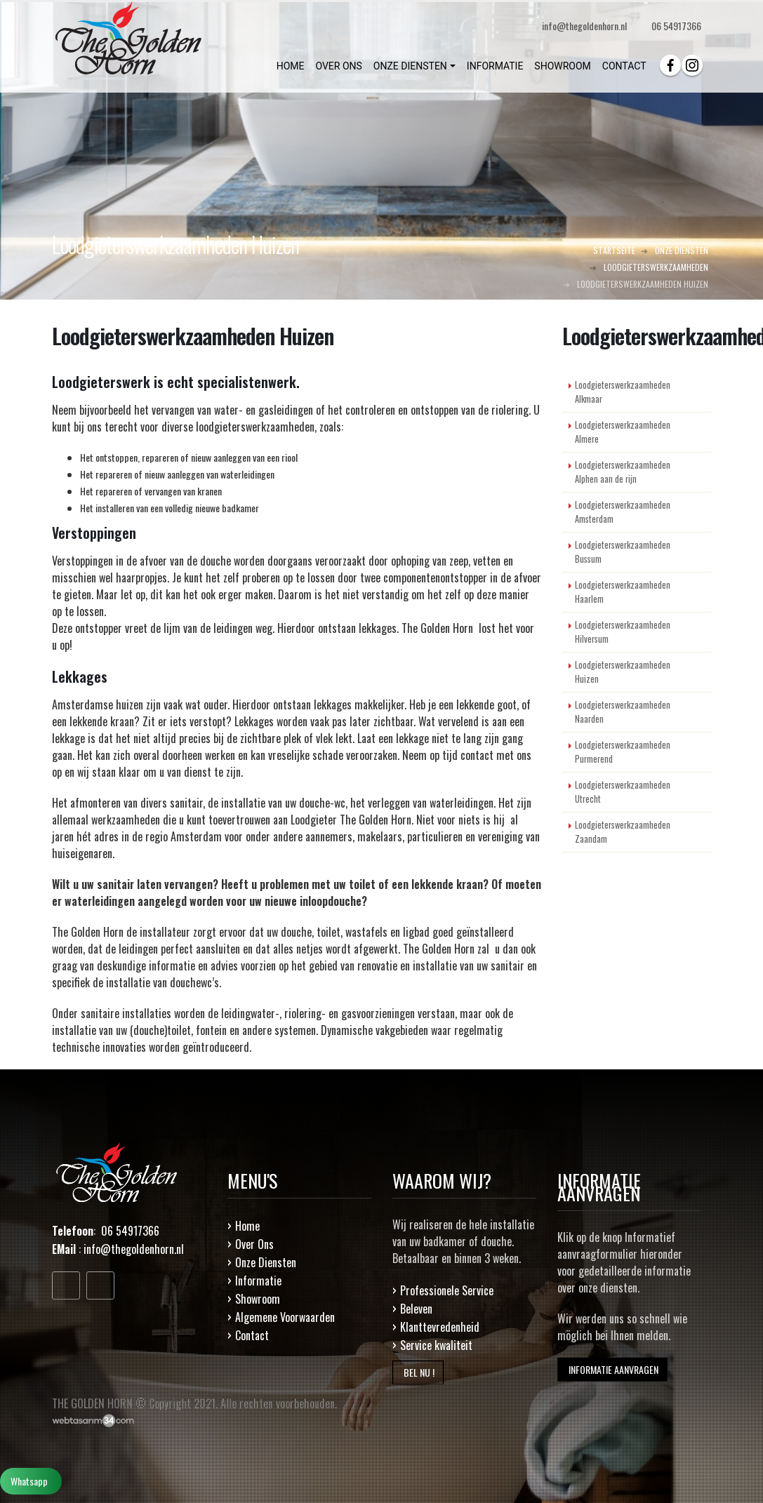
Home (247, 1225)
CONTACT (624, 66)
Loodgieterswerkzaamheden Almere (622, 432)
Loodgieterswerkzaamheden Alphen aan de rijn (622, 472)
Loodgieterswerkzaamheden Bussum (622, 552)
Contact (252, 1335)
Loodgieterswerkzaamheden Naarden (622, 712)
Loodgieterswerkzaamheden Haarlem (622, 592)
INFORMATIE (495, 66)
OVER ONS (338, 66)
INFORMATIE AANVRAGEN (612, 1369)
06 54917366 (676, 25)
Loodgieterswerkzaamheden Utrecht (622, 792)
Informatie (258, 1280)
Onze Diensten (265, 1262)
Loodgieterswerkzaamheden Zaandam (622, 832)
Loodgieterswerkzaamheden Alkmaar (622, 392)
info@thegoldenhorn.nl (134, 1249)
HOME (291, 66)
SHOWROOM (562, 66)
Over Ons (254, 1244)
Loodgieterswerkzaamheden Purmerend (622, 752)
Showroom (257, 1298)
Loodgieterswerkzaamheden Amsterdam (622, 512)
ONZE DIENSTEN (410, 66)
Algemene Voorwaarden (285, 1317)
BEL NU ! (418, 1372)
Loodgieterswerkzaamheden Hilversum (622, 632)
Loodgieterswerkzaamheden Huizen (622, 672)
